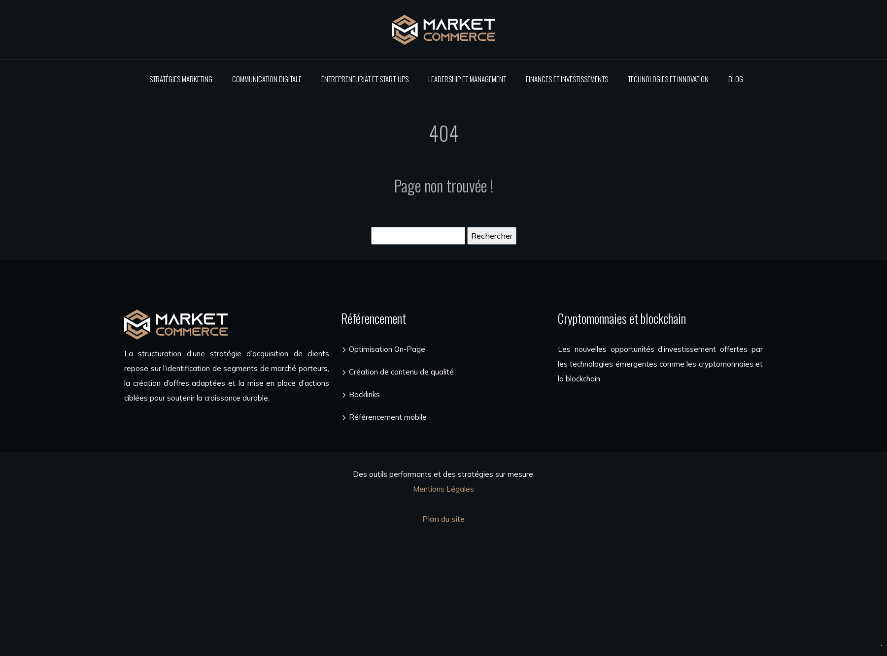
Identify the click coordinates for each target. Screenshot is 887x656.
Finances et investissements (567, 78)
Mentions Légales (443, 489)
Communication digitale (267, 78)
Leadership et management (467, 78)
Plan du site (443, 519)
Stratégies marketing (180, 78)
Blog (735, 78)
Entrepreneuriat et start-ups (365, 78)
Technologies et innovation (668, 78)
